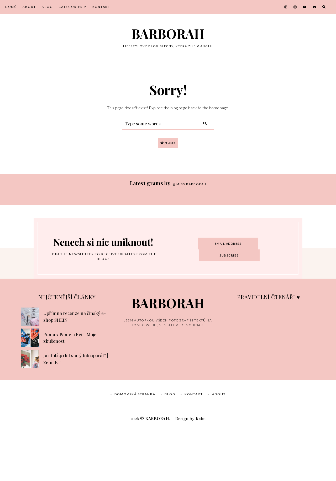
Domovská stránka (134, 446)
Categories (71, 6)
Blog (47, 6)
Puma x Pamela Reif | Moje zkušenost (69, 389)
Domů (11, 6)
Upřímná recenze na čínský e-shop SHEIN (74, 368)
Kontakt (101, 6)
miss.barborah (189, 184)
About (29, 6)
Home (168, 142)
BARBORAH (168, 33)
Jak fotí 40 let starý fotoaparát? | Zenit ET (75, 410)
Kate (200, 470)
